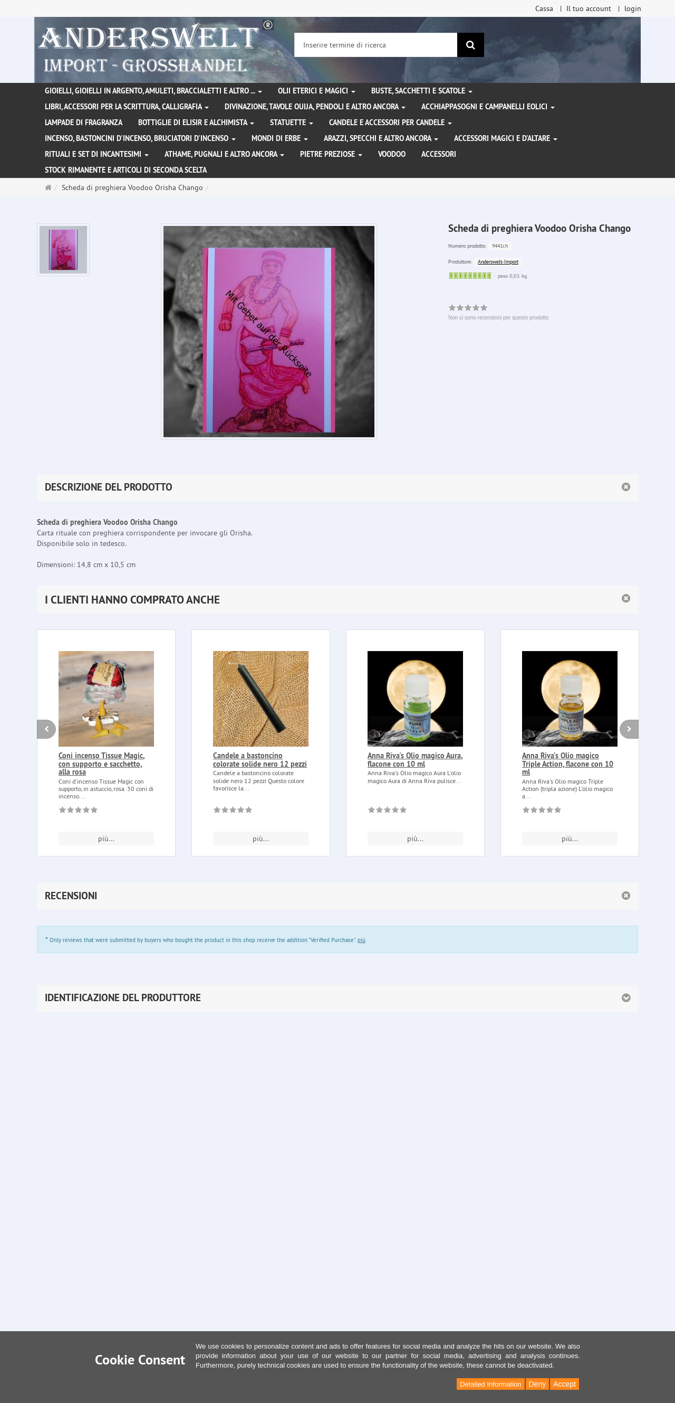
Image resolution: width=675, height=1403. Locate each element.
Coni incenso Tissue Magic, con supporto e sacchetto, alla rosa (101, 764)
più (361, 940)
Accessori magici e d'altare (505, 138)
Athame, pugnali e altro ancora (224, 154)
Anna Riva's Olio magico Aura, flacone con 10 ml (415, 759)
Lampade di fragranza (83, 122)
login (632, 8)
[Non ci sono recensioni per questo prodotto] (78, 811)
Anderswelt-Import (498, 261)
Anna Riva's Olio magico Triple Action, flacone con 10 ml (567, 764)
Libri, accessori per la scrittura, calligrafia (127, 106)
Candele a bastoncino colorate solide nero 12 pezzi (260, 759)
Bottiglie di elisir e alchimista (196, 122)
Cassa (544, 8)
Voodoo (392, 154)
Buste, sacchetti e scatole (421, 91)
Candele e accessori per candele (390, 122)
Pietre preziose (331, 154)
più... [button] (106, 838)
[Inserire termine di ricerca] (376, 45)
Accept (564, 1384)
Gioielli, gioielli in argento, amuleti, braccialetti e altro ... (153, 91)
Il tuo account (588, 8)
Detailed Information (490, 1384)
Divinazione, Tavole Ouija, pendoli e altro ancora (315, 106)
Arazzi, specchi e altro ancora (381, 138)
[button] (337, 600)
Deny (537, 1384)
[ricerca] (470, 45)
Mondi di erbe (280, 138)
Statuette (291, 122)
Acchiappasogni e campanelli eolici (488, 106)
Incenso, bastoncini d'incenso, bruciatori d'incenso (140, 138)
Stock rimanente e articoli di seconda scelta (126, 170)
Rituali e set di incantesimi (97, 154)
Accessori (438, 154)
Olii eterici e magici (316, 91)
